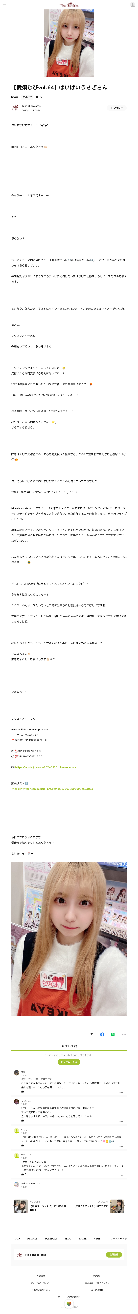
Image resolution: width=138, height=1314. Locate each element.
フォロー (116, 107)
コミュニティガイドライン (97, 1283)
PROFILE (34, 1238)
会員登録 (114, 1254)
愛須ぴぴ (27, 97)
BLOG (14, 97)
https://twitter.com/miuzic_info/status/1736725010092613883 (52, 789)
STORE (87, 1238)
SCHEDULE (53, 1238)
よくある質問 (97, 1290)
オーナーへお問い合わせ (69, 1297)
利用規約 (97, 1276)
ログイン (132, 4)
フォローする (69, 1062)
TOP (17, 1238)
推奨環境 (41, 1276)
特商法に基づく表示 (41, 1290)
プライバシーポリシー (41, 1283)
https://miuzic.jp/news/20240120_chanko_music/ (46, 767)
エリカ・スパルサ (124, 1238)
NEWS (103, 1238)
